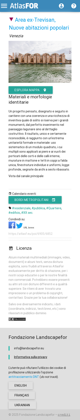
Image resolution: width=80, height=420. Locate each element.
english (21, 385)
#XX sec (26, 213)
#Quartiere (53, 208)
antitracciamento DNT (24, 377)
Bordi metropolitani (35, 200)
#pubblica (38, 208)
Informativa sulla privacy (30, 357)
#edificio (14, 213)
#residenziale (21, 208)
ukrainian (22, 405)
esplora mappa (31, 90)
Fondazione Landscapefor (37, 415)
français (22, 395)
